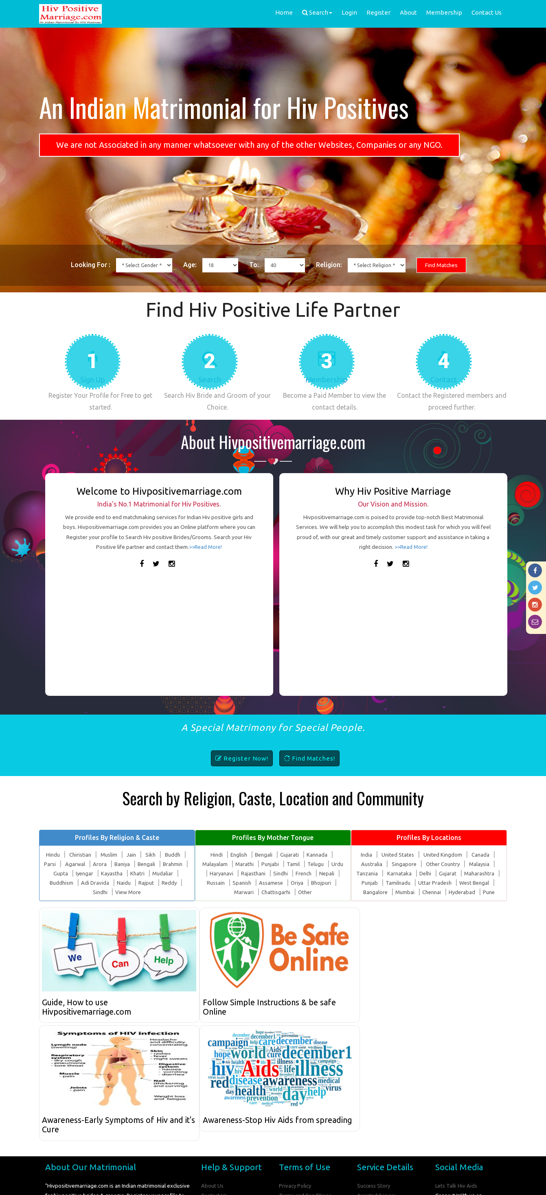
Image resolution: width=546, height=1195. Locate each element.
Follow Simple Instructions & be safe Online (211, 1017)
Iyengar (87, 882)
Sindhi (99, 901)
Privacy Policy (295, 1076)
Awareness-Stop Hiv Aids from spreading (441, 1017)
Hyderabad (462, 901)
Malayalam (215, 873)
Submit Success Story (383, 1116)
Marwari (243, 901)
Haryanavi (221, 882)
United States (397, 864)
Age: (186, 265)
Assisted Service (378, 1086)
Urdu (338, 873)
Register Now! (241, 767)
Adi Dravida (95, 891)
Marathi (244, 873)
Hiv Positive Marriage (252, 1183)
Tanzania (366, 882)
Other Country (442, 873)
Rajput (146, 891)
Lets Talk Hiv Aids (457, 1076)
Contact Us (486, 12)
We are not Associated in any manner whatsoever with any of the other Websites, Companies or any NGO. (249, 144)
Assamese (271, 891)
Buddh (173, 864)
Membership (444, 12)
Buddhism (61, 891)
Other (305, 901)
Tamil (293, 873)
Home (284, 12)
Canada (481, 864)
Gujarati (290, 864)
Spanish (240, 891)
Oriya (298, 891)
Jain (131, 864)
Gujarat (447, 882)
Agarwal (78, 873)
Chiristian (79, 864)
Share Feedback (221, 1096)
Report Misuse (219, 1116)
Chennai (431, 901)
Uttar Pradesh (434, 891)
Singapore (403, 873)
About (408, 12)
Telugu (316, 873)
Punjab (368, 891)
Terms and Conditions (305, 1086)
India (365, 864)
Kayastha (115, 882)
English (238, 864)
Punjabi (270, 873)
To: (254, 265)
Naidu (124, 891)
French (304, 882)
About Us (212, 1076)
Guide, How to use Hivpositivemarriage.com (90, 1017)
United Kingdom (443, 864)
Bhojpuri (323, 891)
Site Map (368, 1106)
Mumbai (404, 901)
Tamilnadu (396, 891)
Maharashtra (479, 882)
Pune (490, 901)
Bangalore (374, 901)
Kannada (317, 864)
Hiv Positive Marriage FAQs (312, 1106)
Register (378, 12)
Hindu (52, 864)
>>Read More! (205, 556)
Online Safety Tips (302, 1096)
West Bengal (474, 891)
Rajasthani (253, 882)
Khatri (141, 882)
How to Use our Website (231, 1106)
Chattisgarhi (275, 901)
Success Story (374, 1076)
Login (349, 12)
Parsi (52, 873)
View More (128, 901)
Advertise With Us (379, 1096)
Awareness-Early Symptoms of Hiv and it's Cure (330, 1017)
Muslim (108, 864)
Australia (370, 873)
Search (317, 12)
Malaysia (480, 873)
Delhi (425, 882)
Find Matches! (309, 767)
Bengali (151, 873)
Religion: (332, 265)
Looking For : (79, 265)
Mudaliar (166, 882)
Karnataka (398, 882)
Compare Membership (306, 1116)
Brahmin (178, 873)
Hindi (216, 864)
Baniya (126, 873)
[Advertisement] (159, 635)
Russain (214, 891)
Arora (103, 873)
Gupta (62, 882)
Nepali (327, 882)
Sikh (151, 864)
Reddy (170, 891)
